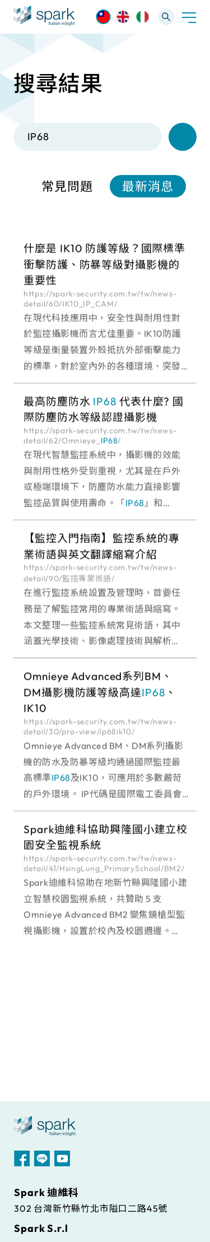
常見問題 (67, 186)
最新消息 (148, 186)
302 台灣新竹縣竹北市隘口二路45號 (90, 1208)
